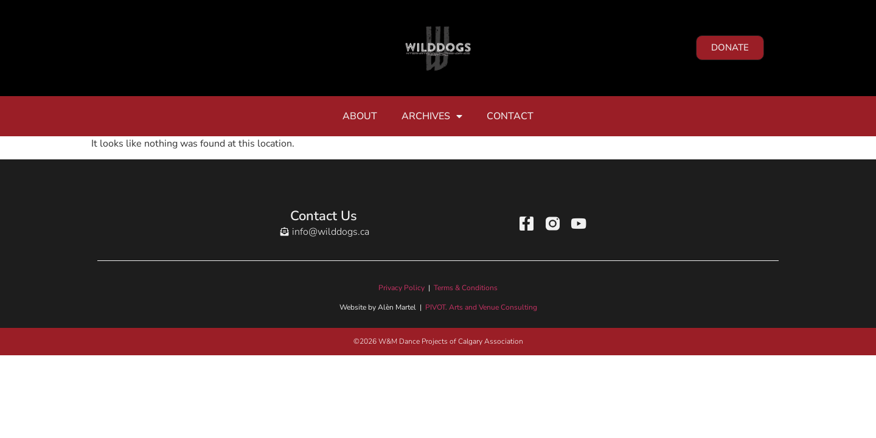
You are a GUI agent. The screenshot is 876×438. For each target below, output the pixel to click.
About (359, 116)
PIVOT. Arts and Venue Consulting (481, 307)
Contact (510, 116)
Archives (431, 116)
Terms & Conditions (466, 288)
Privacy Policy (401, 288)
